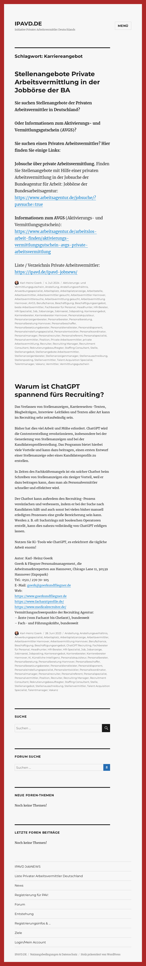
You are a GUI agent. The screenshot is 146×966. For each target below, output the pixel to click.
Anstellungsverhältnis (74, 286)
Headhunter (85, 307)
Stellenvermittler (45, 359)
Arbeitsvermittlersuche (29, 299)
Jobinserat (61, 311)
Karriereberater (24, 315)
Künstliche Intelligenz (46, 657)
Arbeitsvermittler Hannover (88, 294)
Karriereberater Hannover (51, 315)
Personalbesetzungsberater (32, 327)
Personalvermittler (26, 339)
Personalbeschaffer (64, 323)
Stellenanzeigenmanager (62, 355)
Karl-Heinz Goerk (31, 282)
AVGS (31, 303)
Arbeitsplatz (51, 290)
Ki (29, 657)
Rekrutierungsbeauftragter (47, 347)
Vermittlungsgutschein (74, 363)
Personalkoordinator (93, 331)
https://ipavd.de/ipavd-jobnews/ (46, 272)
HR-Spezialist (23, 311)
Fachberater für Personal (60, 307)
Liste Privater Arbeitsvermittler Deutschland (49, 876)
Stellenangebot (24, 351)
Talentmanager (24, 363)
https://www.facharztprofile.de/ (39, 601)
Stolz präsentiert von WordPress (101, 954)
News (19, 885)
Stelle (94, 347)
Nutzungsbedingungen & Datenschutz (53, 954)
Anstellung (52, 286)
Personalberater (58, 319)
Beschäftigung (64, 303)
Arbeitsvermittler (25, 294)
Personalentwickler (66, 331)
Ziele (18, 933)
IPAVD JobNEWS (28, 866)
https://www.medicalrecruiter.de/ (40, 607)
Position (44, 339)
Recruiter (46, 343)
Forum (20, 904)
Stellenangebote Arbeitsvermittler (57, 351)
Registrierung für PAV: (31, 895)
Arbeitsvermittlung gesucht (62, 299)
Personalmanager (26, 335)
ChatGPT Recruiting (78, 645)
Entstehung (24, 914)
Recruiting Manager (65, 343)
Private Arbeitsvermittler (66, 339)
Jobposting (76, 311)
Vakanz (40, 363)
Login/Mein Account (30, 942)
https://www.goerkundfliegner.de (41, 596)
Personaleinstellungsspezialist (34, 331)
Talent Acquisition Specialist (75, 359)
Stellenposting (24, 359)
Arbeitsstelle (95, 290)
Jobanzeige (46, 311)
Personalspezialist (95, 335)
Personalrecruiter (49, 335)
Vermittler (52, 363)
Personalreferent (72, 335)
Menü (123, 26)
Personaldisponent (90, 327)
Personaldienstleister (64, 327)
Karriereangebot (94, 311)
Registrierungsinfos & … (33, 923)
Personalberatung (80, 319)
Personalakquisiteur (81, 315)
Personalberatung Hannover (33, 323)
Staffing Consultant (77, 347)
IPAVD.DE (28, 23)
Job (35, 311)
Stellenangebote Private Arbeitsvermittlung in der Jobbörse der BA (57, 82)
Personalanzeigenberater (31, 319)
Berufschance (45, 303)
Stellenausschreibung (93, 355)
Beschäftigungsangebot (90, 303)
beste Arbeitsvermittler (29, 307)
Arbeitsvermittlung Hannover (69, 641)
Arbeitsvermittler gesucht (53, 294)
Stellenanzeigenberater (30, 355)
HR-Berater (101, 307)
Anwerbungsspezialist (29, 290)
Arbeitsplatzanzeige (73, 290)
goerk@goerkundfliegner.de (49, 585)
